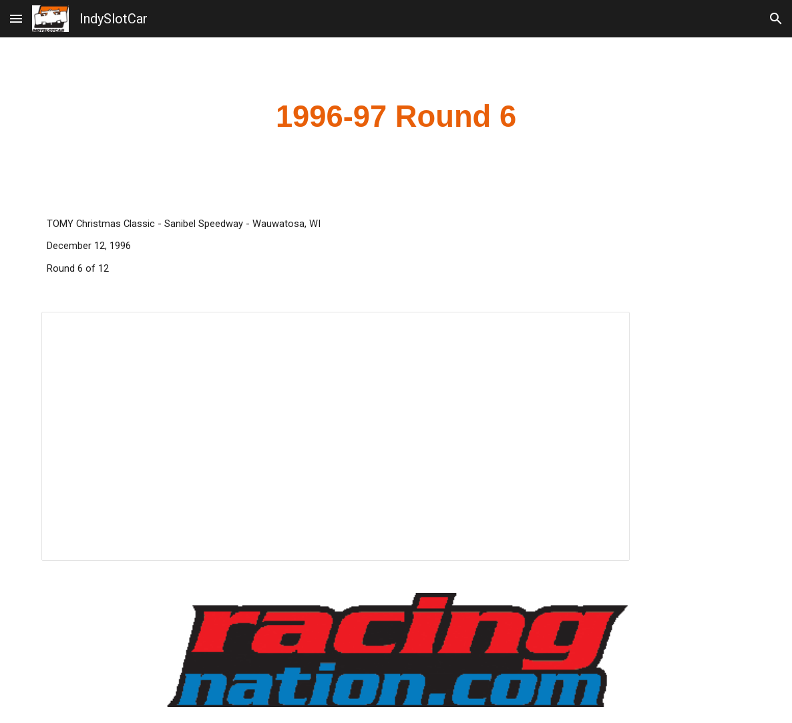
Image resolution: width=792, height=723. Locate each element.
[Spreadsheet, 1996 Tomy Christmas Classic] (335, 436)
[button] (16, 18)
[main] (396, 117)
